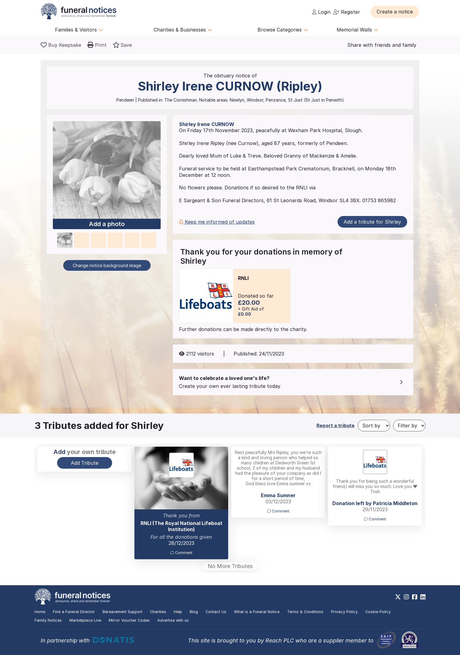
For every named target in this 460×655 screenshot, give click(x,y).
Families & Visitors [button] (79, 30)
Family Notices (48, 620)
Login (321, 12)
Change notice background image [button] (107, 265)
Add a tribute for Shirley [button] (372, 222)
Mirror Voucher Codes (129, 620)
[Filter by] (409, 425)
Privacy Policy (344, 611)
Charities (158, 611)
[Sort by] (374, 425)
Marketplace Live (85, 620)
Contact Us (216, 611)
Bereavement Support (122, 611)
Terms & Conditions (305, 611)
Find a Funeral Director (74, 611)
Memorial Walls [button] (357, 30)
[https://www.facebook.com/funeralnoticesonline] (414, 597)
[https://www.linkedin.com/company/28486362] (422, 597)
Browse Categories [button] (282, 30)
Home (40, 611)
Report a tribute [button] (335, 425)
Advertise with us (173, 620)
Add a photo (107, 224)
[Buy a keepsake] (61, 45)
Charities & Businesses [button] (183, 30)
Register (346, 12)
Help (178, 611)
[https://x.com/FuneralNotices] (398, 597)
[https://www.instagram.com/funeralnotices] (406, 597)
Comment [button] (181, 552)
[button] (395, 11)
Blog (194, 611)
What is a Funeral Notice (256, 611)
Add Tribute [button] (84, 463)
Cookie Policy (378, 611)
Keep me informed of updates (217, 222)
